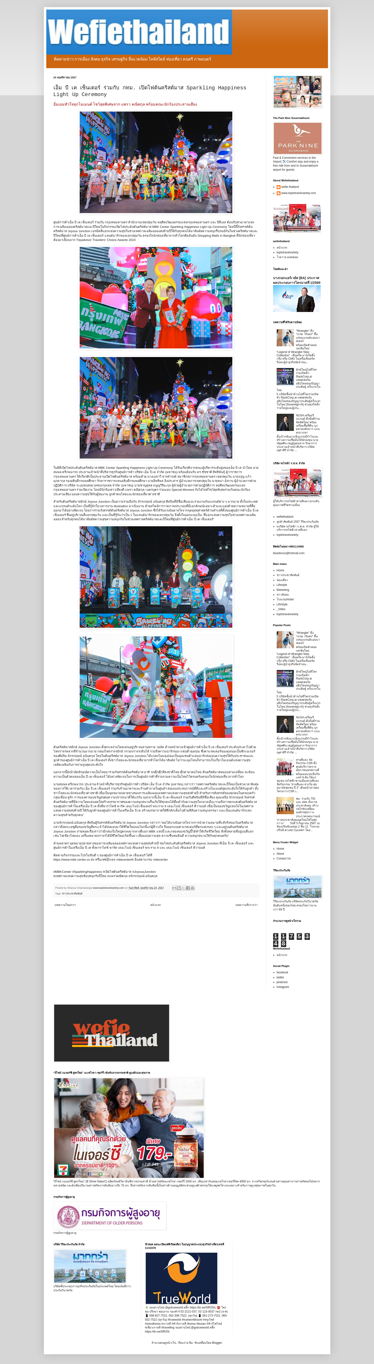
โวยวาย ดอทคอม (287, 257)
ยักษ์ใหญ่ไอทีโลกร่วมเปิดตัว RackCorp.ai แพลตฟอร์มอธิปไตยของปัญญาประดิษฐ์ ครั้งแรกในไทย (298, 380)
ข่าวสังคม (283, 594)
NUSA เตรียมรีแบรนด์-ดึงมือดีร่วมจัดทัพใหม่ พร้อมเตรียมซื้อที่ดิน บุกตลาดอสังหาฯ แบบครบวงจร (308, 424)
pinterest (282, 982)
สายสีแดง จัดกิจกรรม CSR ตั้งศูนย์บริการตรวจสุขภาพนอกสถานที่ (307, 765)
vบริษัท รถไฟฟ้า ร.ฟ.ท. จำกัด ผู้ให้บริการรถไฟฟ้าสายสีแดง (298, 528)
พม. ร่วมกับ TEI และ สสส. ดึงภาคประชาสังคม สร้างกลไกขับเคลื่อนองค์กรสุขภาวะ (307, 805)
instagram (283, 987)
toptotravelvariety (287, 252)
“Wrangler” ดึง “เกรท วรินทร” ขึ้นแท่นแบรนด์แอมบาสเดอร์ (308, 336)
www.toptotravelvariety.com (298, 193)
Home (280, 570)
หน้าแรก (155, 905)
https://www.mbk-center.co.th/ (73, 859)
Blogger (217, 1342)
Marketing (283, 590)
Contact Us (284, 858)
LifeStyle (282, 604)
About (280, 853)
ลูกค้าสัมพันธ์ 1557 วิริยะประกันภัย (298, 521)
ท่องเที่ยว (282, 580)
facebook (282, 972)
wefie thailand (290, 187)
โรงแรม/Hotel (285, 599)
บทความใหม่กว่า (65, 905)
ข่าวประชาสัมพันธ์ (72, 893)
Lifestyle (282, 585)
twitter (280, 977)
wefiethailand (285, 516)
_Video (281, 609)
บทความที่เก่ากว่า (246, 905)
